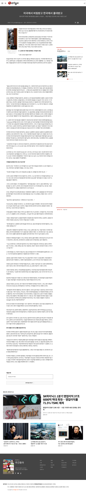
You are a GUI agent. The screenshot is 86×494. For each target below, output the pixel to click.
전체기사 (42, 469)
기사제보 (74, 460)
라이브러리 (63, 465)
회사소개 (9, 484)
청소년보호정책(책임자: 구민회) (49, 484)
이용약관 (32, 484)
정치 (41, 460)
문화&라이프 (43, 465)
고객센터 (27, 484)
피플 (52, 467)
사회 (41, 462)
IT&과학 (52, 465)
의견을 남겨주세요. (12, 376)
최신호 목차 (64, 462)
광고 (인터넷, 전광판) (16, 484)
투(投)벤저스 (61, 51)
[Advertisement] (26, 74)
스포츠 (41, 467)
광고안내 (74, 465)
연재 (62, 460)
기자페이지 (63, 467)
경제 (52, 460)
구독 (69, 51)
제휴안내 (23, 484)
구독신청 (74, 462)
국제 (52, 462)
